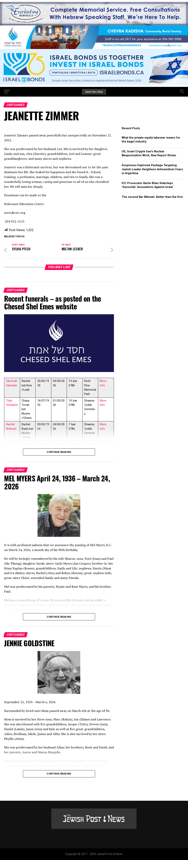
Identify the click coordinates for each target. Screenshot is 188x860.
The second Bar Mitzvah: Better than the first (152, 197)
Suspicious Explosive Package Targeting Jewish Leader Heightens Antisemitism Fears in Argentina (152, 169)
